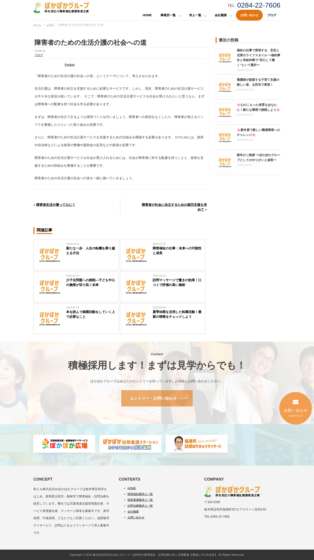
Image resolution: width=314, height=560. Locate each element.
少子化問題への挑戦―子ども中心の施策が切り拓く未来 (90, 282)
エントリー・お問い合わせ (153, 398)
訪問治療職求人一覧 (140, 505)
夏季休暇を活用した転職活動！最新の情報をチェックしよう (177, 314)
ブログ (271, 15)
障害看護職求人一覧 (140, 500)
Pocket (70, 64)
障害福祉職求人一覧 (140, 494)
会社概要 (221, 15)
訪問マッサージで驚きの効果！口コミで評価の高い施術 (177, 282)
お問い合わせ (249, 15)
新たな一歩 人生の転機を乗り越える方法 (90, 250)
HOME (147, 15)
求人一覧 (195, 15)
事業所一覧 (168, 15)
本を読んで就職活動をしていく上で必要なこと (90, 314)
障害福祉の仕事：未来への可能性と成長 (177, 250)
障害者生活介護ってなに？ (55, 205)
